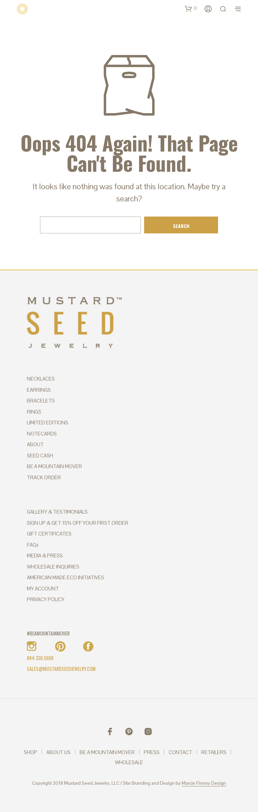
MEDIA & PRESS (45, 555)
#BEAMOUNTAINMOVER (48, 633)
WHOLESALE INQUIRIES (53, 566)
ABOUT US (58, 752)
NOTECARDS (42, 433)
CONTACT (180, 752)
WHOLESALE (129, 762)
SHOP (30, 752)
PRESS (152, 752)
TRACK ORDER (44, 477)
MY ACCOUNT (43, 588)
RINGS (34, 412)
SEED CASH (40, 455)
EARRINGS (39, 390)
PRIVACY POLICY (45, 599)
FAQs (33, 545)
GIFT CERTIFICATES (49, 533)
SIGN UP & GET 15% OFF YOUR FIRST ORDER (77, 523)
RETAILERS (213, 752)
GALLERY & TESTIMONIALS (57, 512)
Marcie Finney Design (204, 783)
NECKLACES (41, 379)
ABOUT (35, 444)
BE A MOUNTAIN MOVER (54, 466)
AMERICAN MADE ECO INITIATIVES (65, 577)
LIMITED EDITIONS (47, 422)
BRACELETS (41, 400)
